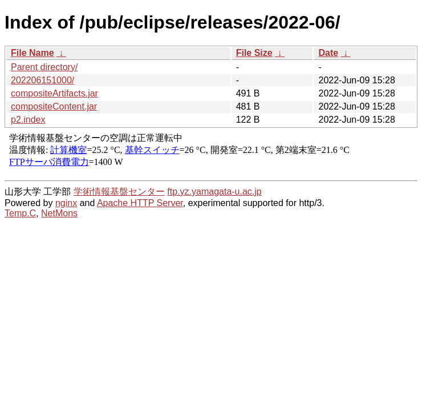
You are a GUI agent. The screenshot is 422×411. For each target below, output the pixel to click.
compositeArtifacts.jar (54, 93)
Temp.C (20, 213)
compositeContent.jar (54, 106)
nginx (66, 203)
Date (328, 53)
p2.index (28, 119)
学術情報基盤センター (119, 191)
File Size (254, 53)
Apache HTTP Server (140, 203)
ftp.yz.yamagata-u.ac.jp (214, 191)
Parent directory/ (44, 67)
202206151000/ (42, 80)
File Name (32, 53)
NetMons (59, 213)
